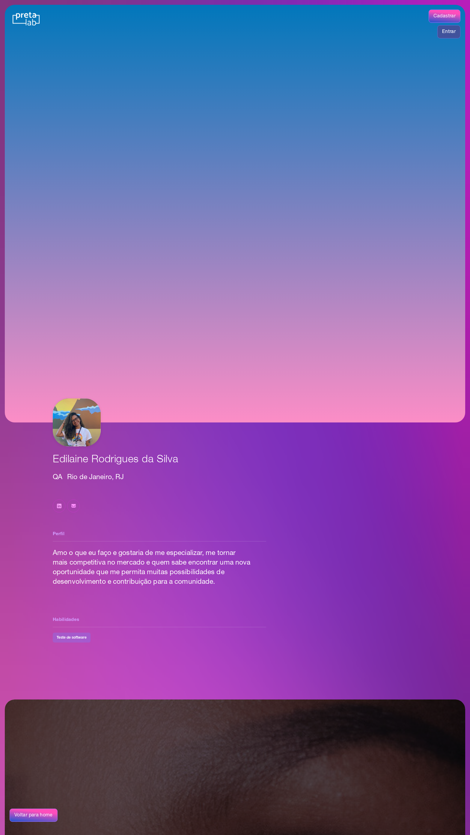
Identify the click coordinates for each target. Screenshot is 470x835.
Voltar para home (33, 815)
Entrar (449, 32)
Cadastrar (444, 16)
